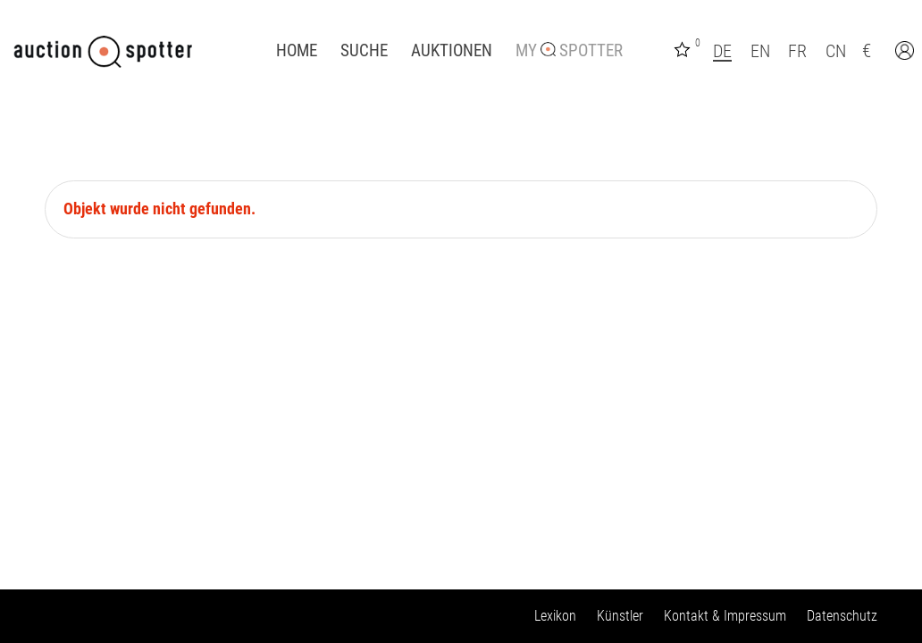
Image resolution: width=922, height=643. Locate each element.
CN (836, 51)
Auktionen (451, 51)
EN (760, 51)
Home (296, 51)
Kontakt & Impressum (725, 615)
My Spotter (569, 51)
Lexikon (555, 615)
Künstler (620, 615)
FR (797, 51)
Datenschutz (842, 615)
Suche (364, 51)
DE (722, 51)
